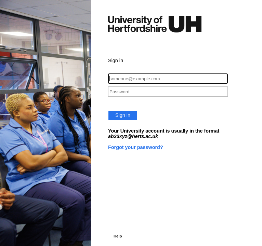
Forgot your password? (135, 147)
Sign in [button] (122, 115)
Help (118, 236)
